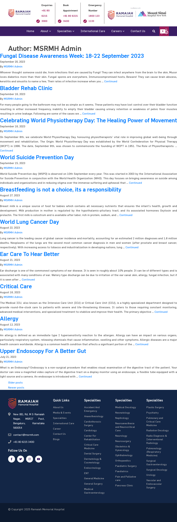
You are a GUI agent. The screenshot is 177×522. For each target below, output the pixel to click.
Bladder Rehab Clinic (26, 88)
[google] (29, 459)
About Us (58, 407)
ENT (86, 473)
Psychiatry (152, 412)
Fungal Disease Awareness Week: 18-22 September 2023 (72, 56)
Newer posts (16, 387)
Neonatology (122, 412)
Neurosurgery (123, 441)
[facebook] (11, 459)
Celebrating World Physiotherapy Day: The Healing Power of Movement (88, 120)
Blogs (56, 439)
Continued (110, 81)
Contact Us (138, 31)
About (44, 31)
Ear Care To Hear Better (29, 254)
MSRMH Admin (13, 66)
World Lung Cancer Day (29, 222)
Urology (151, 474)
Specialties (64, 31)
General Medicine (94, 478)
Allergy (9, 318)
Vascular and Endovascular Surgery (154, 484)
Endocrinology (92, 467)
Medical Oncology (125, 407)
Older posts (15, 382)
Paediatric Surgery (126, 465)
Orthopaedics (123, 460)
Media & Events (62, 412)
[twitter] (20, 459)
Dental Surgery (92, 453)
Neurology (121, 435)
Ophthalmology (124, 455)
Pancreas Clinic (124, 485)
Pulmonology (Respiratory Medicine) (153, 452)
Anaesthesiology (93, 416)
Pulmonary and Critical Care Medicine (154, 421)
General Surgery (93, 483)
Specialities (60, 417)
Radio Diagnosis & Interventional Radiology (156, 439)
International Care (93, 31)
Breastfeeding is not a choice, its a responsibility (60, 189)
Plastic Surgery (155, 407)
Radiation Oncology (157, 430)
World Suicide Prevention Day (37, 157)
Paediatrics (121, 471)
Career (57, 428)
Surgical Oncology (156, 469)
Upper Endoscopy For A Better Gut (43, 351)
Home (30, 31)
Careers (116, 31)
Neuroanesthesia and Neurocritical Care (125, 427)
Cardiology (90, 430)
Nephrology (122, 417)
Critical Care (16, 286)
